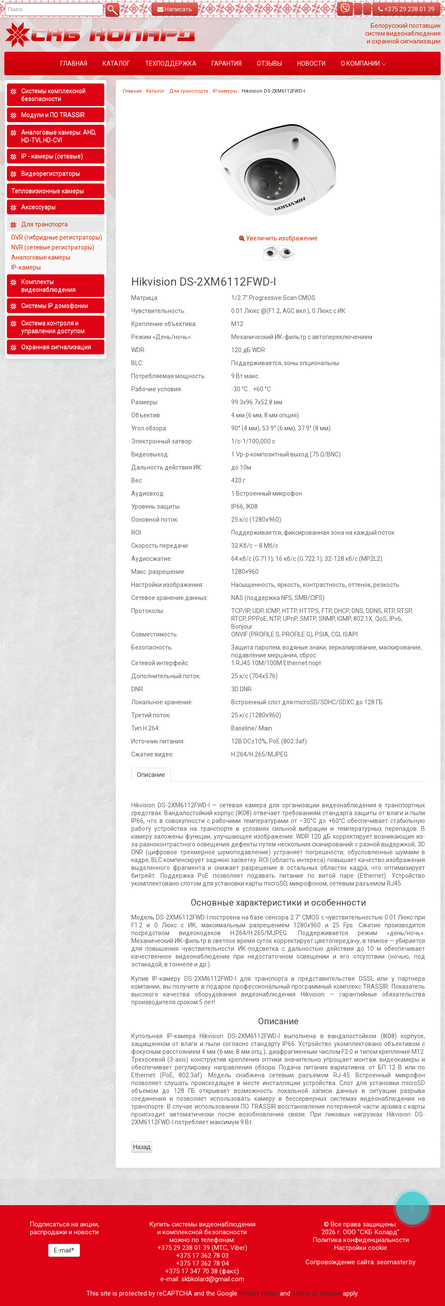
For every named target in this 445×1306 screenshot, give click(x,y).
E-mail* (64, 1250)
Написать (174, 9)
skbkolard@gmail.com (212, 1279)
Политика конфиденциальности (360, 1240)
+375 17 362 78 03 (202, 1255)
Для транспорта (188, 91)
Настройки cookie (360, 1248)
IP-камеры (225, 91)
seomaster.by (396, 1262)
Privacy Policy (258, 1293)
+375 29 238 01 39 (406, 9)
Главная (132, 91)
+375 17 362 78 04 (202, 1263)
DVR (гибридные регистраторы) (56, 237)
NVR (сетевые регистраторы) (52, 247)
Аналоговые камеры (40, 257)
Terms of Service (316, 1293)
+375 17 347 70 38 (191, 1271)
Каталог (155, 91)
